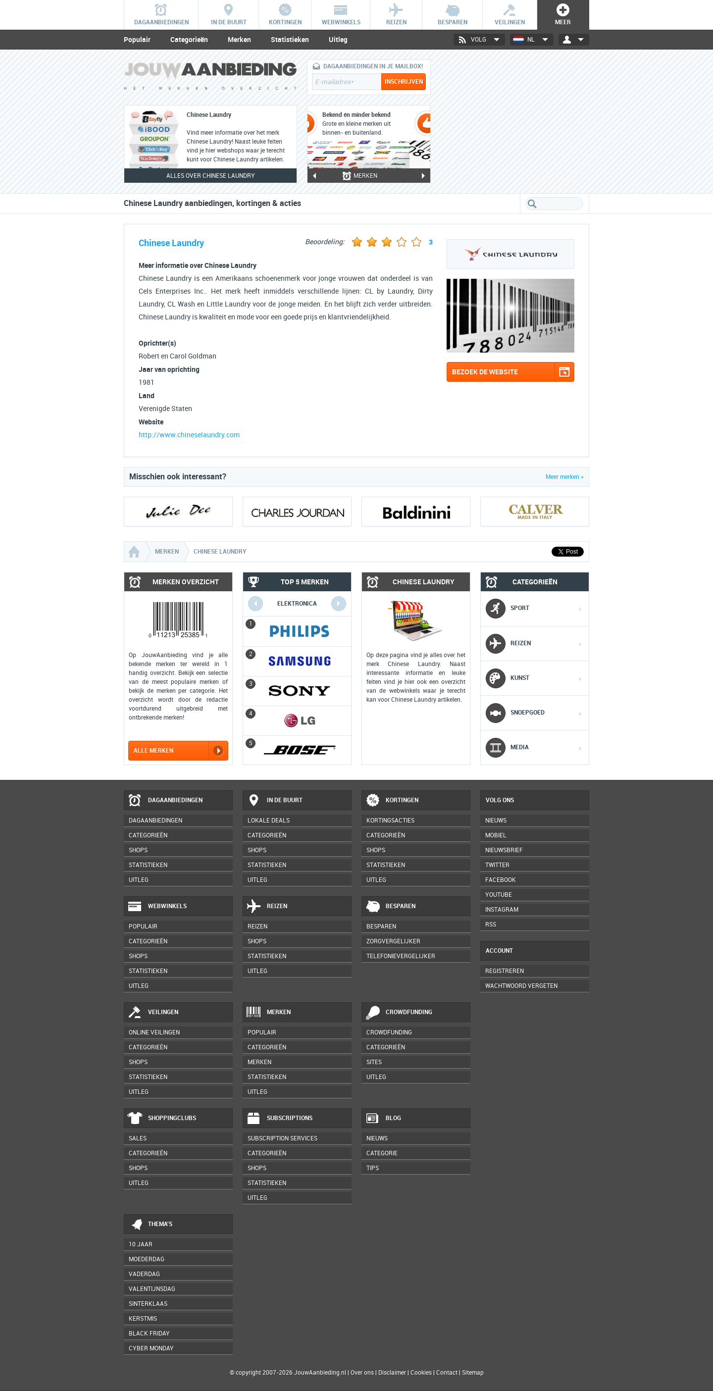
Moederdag (146, 1259)
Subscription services (282, 1138)
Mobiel (496, 835)
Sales (138, 1138)
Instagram (501, 909)
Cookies (420, 1372)
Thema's (149, 1225)
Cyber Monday (151, 1348)
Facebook (500, 879)
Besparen (390, 907)
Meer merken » (565, 476)
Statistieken (290, 40)
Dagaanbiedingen (165, 801)
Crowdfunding (398, 1013)
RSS (490, 924)
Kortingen (391, 801)
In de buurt (274, 801)
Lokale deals (269, 820)
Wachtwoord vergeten (521, 985)
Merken (239, 40)
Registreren (504, 971)
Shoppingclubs (161, 1119)
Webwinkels (157, 907)
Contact (447, 1372)
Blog (383, 1119)
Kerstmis (143, 1318)
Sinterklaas (148, 1303)
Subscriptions (279, 1119)
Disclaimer (392, 1372)
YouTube (498, 894)
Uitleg (338, 40)
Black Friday (149, 1333)
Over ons (362, 1372)
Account (499, 950)
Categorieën (189, 40)
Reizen (266, 907)
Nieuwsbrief (504, 850)
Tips (372, 1168)
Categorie (382, 1153)
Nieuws (377, 1138)
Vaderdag (144, 1274)
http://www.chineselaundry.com (189, 435)
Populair (137, 40)
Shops (138, 850)
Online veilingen (154, 1032)
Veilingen (152, 1013)
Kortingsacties (390, 820)
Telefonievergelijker (400, 956)
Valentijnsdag (152, 1289)
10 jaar (141, 1244)
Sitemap (473, 1372)
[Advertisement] (515, 121)
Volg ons (500, 800)
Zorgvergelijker (393, 941)
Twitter (497, 865)
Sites (374, 1062)
